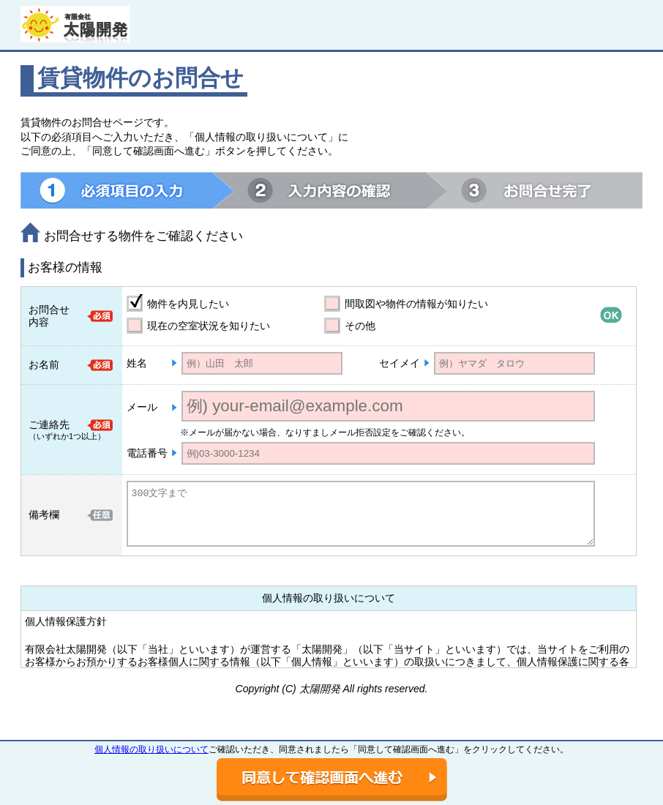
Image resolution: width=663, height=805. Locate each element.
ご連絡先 (49, 424)
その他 (360, 326)
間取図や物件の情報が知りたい (416, 304)
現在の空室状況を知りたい (208, 326)
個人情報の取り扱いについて (151, 749)
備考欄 (44, 514)
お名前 (44, 364)
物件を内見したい (188, 304)
